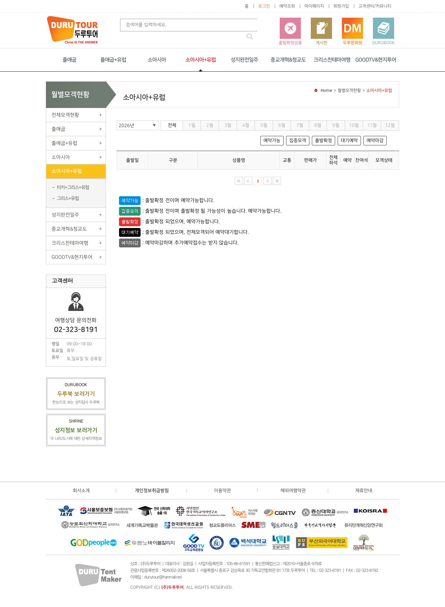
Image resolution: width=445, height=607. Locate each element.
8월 (317, 125)
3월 (227, 125)
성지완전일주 (244, 60)
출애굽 (69, 60)
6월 (281, 125)
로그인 (264, 6)
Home (326, 90)
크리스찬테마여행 (332, 60)
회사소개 (81, 490)
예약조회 (287, 6)
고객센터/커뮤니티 (374, 6)
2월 (209, 125)
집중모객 (297, 140)
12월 (390, 125)
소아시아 (157, 60)
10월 (354, 125)
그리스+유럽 (68, 198)
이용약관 (222, 490)
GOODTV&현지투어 (375, 60)
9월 (335, 125)
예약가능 (271, 140)
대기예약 (349, 140)
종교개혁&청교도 (288, 60)
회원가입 (341, 6)
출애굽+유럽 (113, 60)
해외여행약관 (293, 490)
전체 (172, 125)
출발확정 (323, 140)
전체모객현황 (65, 115)
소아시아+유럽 (200, 60)
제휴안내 (363, 490)
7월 (299, 125)
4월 (245, 125)
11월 (372, 125)
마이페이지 (314, 6)
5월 (263, 125)
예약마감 (375, 140)
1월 (191, 125)
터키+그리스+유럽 (73, 187)
